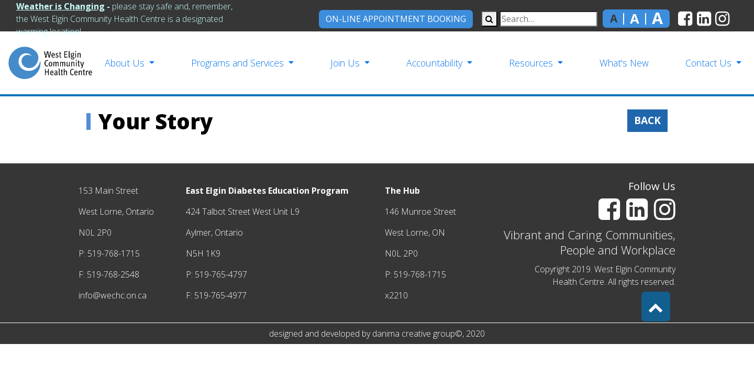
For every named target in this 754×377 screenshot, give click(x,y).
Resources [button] (532, 63)
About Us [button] (126, 63)
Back (647, 120)
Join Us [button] (346, 63)
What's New (624, 63)
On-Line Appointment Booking (396, 19)
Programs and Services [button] (238, 63)
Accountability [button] (435, 63)
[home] (50, 63)
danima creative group (413, 333)
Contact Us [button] (709, 63)
